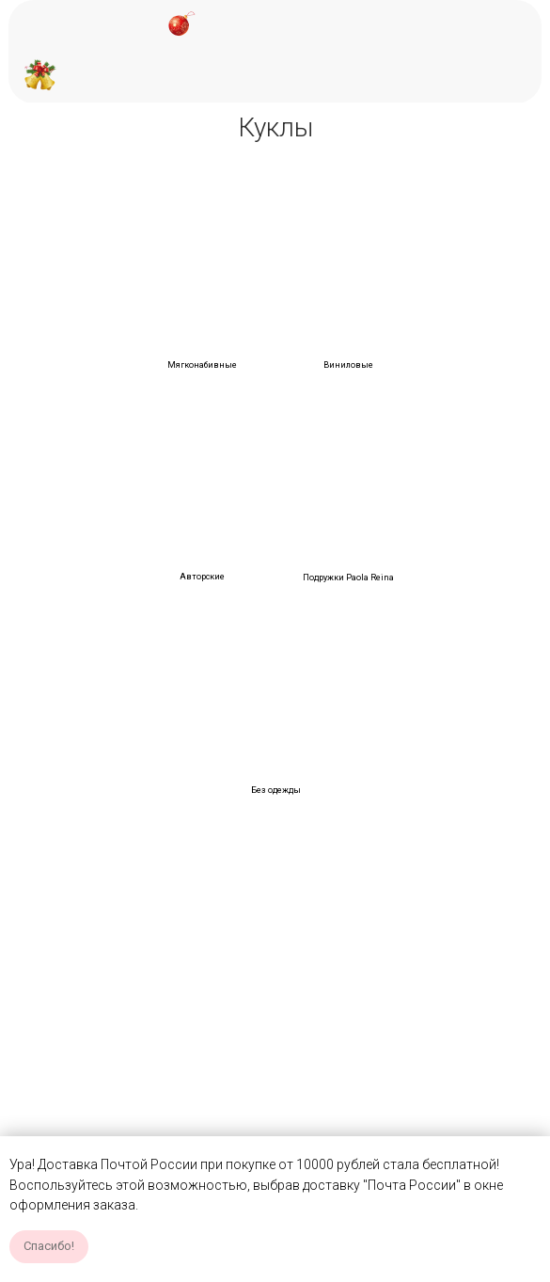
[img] (202, 264)
